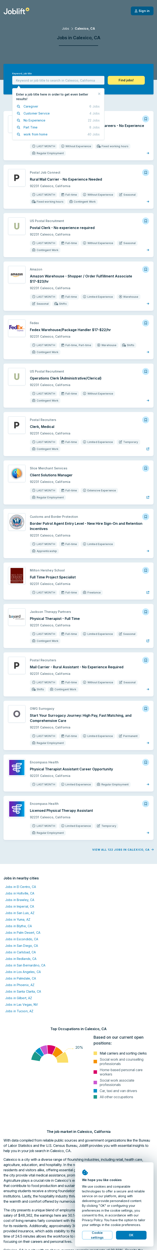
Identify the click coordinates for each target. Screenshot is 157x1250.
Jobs (65, 28)
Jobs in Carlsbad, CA (20, 952)
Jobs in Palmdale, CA (20, 978)
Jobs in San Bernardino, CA (25, 965)
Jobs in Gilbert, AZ (18, 998)
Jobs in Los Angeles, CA (23, 972)
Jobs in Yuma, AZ (17, 919)
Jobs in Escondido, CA (21, 939)
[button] (126, 80)
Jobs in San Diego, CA (21, 945)
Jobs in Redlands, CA (20, 959)
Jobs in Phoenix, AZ (19, 985)
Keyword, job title (22, 73)
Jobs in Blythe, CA (18, 926)
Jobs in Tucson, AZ (19, 1011)
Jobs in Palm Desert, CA (22, 932)
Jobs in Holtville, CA (19, 893)
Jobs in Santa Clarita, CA (23, 991)
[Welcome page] (16, 10)
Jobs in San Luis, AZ (19, 913)
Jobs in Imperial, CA (19, 906)
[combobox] (58, 80)
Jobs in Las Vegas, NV (21, 1004)
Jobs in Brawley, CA (19, 900)
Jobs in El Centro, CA (20, 887)
